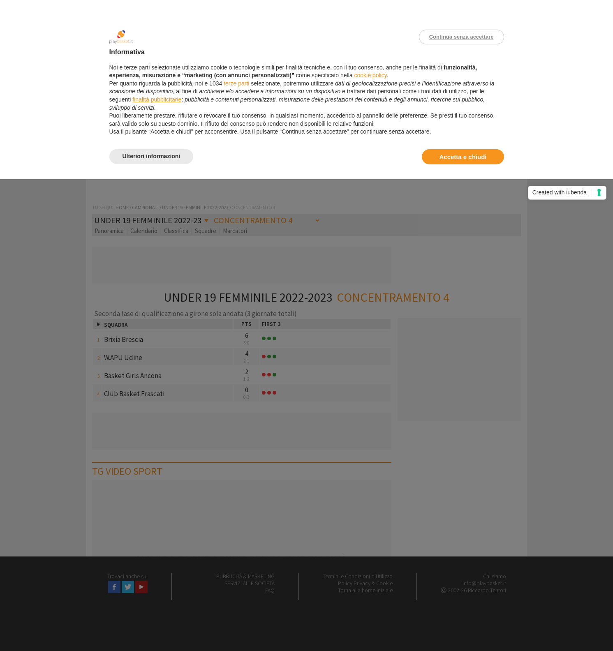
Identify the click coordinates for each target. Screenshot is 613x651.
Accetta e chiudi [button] (462, 156)
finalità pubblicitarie (156, 99)
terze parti (236, 83)
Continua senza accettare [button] (461, 37)
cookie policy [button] (370, 75)
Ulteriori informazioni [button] (151, 156)
